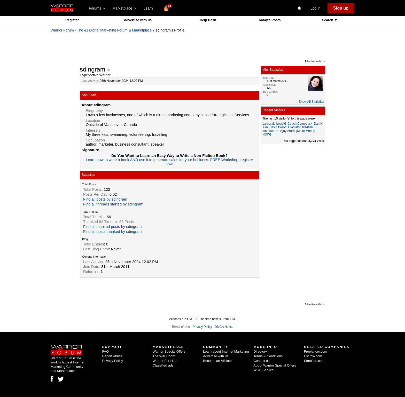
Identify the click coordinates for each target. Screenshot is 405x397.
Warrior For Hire (165, 361)
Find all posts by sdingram (105, 199)
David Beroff (277, 127)
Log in (315, 8)
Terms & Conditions (268, 356)
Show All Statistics (311, 102)
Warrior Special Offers (169, 351)
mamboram (270, 131)
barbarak (268, 123)
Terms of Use (181, 327)
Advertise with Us (315, 61)
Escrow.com (313, 356)
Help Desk (208, 20)
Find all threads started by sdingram (113, 204)
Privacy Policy (202, 327)
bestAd (281, 123)
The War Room (164, 356)
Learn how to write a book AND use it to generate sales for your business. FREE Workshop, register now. (169, 162)
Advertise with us (138, 20)
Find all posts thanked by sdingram (112, 231)
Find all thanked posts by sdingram (112, 227)
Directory (260, 351)
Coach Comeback (299, 123)
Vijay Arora (287, 131)
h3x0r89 (307, 127)
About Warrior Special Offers (274, 365)
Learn (150, 8)
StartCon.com (314, 361)
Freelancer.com (315, 351)
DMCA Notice (224, 327)
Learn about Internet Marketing (226, 351)
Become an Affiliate (217, 361)
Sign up (340, 8)
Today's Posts (269, 20)
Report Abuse (112, 356)
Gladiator (294, 127)
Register (72, 20)
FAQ (105, 351)
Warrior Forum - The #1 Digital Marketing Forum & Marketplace (101, 30)
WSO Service (263, 370)
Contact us (261, 361)
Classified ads (163, 365)
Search (328, 20)
